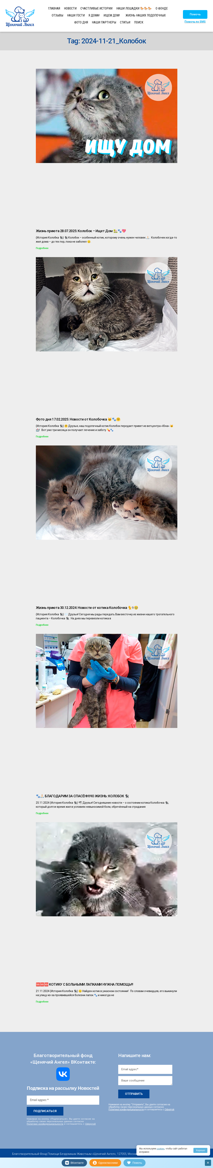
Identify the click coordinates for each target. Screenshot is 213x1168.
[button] (195, 14)
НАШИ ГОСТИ (76, 15)
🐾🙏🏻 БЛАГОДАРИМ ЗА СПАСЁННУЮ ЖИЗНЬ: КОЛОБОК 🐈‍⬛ (82, 796)
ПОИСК (138, 22)
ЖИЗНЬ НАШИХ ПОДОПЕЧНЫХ (146, 15)
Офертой (90, 1124)
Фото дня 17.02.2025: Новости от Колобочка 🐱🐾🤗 (78, 419)
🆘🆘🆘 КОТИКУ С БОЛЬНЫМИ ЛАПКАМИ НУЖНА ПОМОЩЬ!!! (84, 984)
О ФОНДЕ (162, 8)
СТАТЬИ (125, 22)
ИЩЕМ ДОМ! (111, 15)
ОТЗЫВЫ (57, 15)
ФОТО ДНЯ (81, 22)
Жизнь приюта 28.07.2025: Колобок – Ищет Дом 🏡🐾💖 (81, 231)
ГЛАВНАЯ (54, 8)
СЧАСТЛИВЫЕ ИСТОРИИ (96, 8)
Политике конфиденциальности (45, 1124)
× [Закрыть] (208, 1162)
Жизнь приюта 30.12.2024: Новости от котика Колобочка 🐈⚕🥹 (87, 608)
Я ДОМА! (94, 15)
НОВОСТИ (70, 8)
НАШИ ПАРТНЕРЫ (104, 22)
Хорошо (200, 1150)
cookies (161, 1148)
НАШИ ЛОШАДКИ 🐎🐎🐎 (134, 8)
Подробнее (42, 248)
